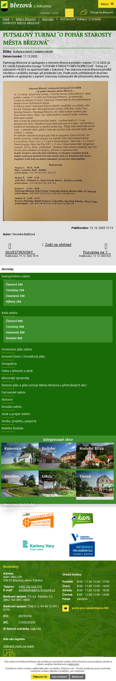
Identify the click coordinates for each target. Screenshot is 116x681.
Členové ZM (14, 284)
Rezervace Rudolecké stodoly (19, 506)
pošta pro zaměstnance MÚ (90, 608)
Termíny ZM (15, 290)
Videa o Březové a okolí (17, 371)
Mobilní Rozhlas (12, 428)
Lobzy (47, 476)
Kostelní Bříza (91, 448)
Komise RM (14, 338)
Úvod (6, 19)
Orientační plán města (17, 349)
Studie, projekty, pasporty (19, 421)
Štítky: (7, 51)
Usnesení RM (15, 332)
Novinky (48, 19)
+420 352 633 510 (30, 586)
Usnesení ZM (15, 296)
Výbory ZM (13, 301)
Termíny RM (15, 327)
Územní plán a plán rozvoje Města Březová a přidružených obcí (44, 385)
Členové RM (14, 321)
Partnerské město (13, 392)
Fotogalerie (9, 364)
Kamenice (12, 448)
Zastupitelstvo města (16, 276)
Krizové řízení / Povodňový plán (23, 356)
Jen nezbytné (59, 676)
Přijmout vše (40, 676)
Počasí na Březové (101, 12)
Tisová (85, 476)
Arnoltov (11, 476)
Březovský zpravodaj (15, 378)
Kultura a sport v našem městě (33, 51)
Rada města (9, 313)
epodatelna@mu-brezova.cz (37, 590)
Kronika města (12, 407)
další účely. (74, 664)
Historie (7, 399)
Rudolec (49, 448)
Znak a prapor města (16, 414)
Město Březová (26, 19)
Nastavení (77, 676)
